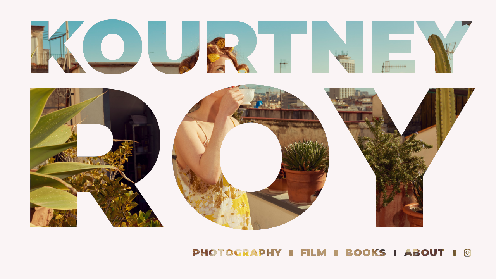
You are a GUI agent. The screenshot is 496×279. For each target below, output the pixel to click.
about (424, 252)
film (313, 252)
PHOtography (237, 252)
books (365, 252)
